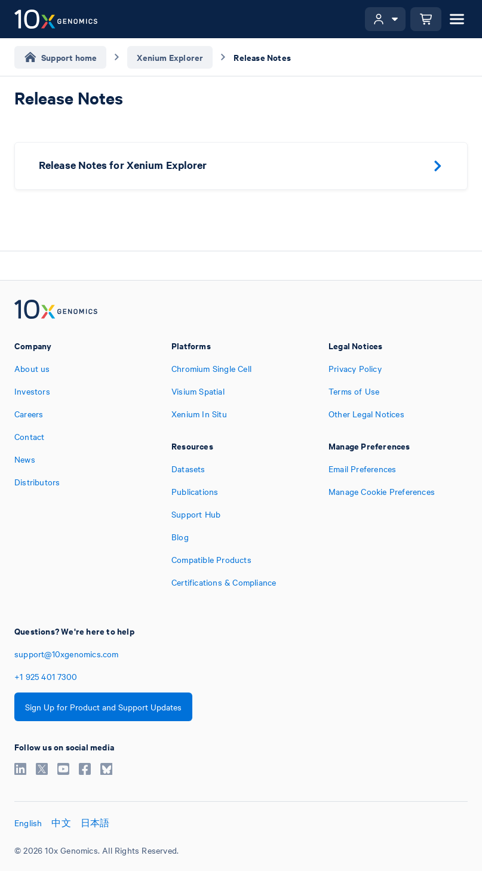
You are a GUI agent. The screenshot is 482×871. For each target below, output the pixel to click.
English (28, 823)
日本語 (95, 823)
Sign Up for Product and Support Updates (103, 707)
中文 (60, 823)
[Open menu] (457, 19)
